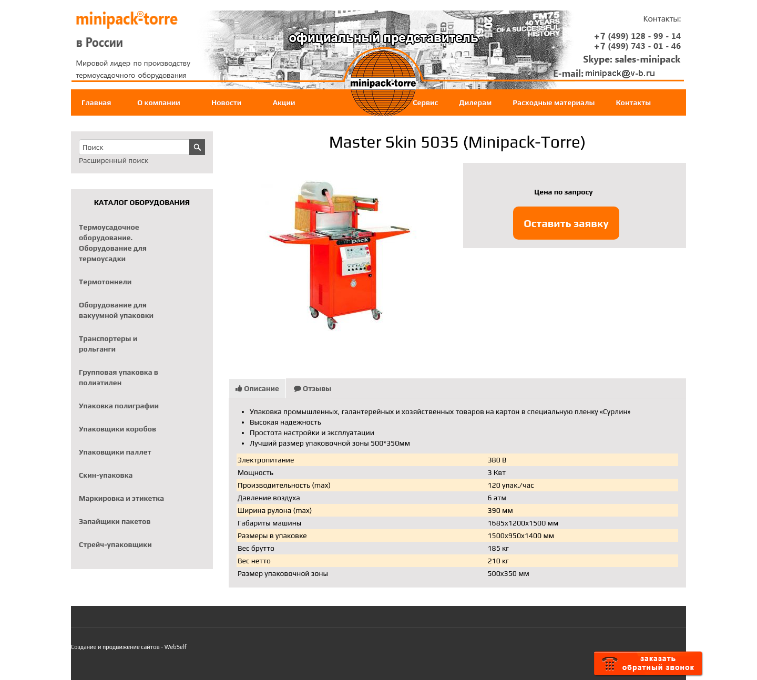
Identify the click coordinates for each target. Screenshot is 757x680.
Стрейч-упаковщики (115, 544)
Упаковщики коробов (117, 429)
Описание (257, 388)
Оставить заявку (566, 223)
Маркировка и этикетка (121, 498)
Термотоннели (105, 281)
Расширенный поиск (113, 160)
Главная (96, 102)
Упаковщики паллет (115, 452)
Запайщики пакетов (115, 521)
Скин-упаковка (105, 475)
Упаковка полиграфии (119, 405)
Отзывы (312, 388)
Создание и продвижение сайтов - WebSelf (129, 647)
